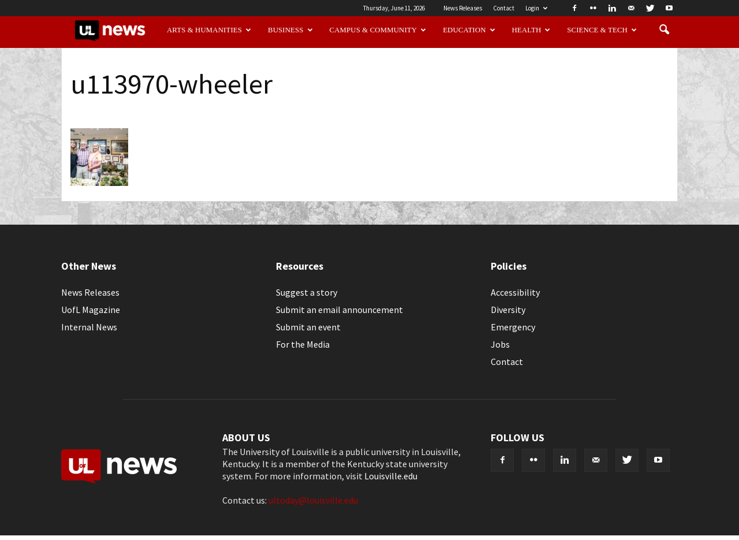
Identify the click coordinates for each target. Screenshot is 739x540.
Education (469, 30)
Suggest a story (306, 292)
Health (531, 30)
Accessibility (515, 292)
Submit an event (308, 327)
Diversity (508, 309)
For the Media (303, 344)
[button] (664, 30)
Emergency (513, 327)
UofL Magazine (90, 309)
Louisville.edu (390, 476)
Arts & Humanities (209, 30)
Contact (503, 8)
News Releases (462, 8)
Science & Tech (602, 30)
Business (290, 30)
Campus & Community (378, 30)
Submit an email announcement (339, 309)
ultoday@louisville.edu (313, 500)
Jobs (500, 344)
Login (536, 8)
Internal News (89, 327)
